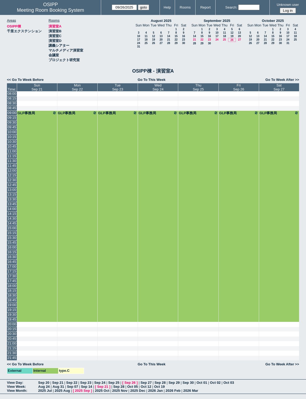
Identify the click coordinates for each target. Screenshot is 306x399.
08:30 (11, 103)
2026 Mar (190, 391)
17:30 (11, 276)
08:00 (11, 94)
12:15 (11, 175)
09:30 (11, 122)
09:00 (11, 113)
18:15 (11, 291)
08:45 (11, 108)
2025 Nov (120, 391)
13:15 (11, 194)
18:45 (11, 300)
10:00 (11, 132)
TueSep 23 (117, 87)
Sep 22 (71, 383)
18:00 (11, 286)
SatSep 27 (278, 87)
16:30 (11, 257)
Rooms (185, 7)
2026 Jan (155, 391)
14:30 (11, 218)
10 (138, 36)
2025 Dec (137, 391)
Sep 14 (86, 387)
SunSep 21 (36, 87)
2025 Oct (102, 391)
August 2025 (161, 21)
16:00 (11, 247)
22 (175, 39)
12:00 (11, 170)
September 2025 (217, 21)
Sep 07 (72, 387)
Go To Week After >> (282, 80)
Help (167, 7)
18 (146, 39)
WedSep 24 (158, 87)
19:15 (11, 310)
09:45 (11, 127)
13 (161, 36)
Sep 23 (86, 383)
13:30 (11, 199)
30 (183, 43)
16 (183, 36)
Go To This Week (151, 80)
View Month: (17, 391)
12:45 (11, 185)
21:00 (11, 343)
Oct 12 (146, 387)
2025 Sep (82, 391)
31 (138, 46)
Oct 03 (228, 383)
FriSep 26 (238, 87)
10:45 (11, 146)
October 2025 (273, 21)
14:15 (11, 214)
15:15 (11, 233)
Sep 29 (174, 383)
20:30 (11, 334)
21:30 (11, 353)
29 (175, 43)
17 (138, 39)
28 (168, 43)
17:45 (11, 281)
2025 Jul (45, 391)
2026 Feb (173, 391)
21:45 (11, 358)
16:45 (11, 262)
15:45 (11, 242)
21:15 (11, 348)
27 (161, 43)
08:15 (11, 98)
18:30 (11, 295)
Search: (231, 7)
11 (146, 36)
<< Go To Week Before (25, 80)
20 (161, 39)
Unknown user (288, 5)
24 (138, 43)
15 (175, 36)
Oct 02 (215, 383)
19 (153, 39)
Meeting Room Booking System (50, 10)
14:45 (11, 223)
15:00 (11, 228)
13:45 (11, 204)
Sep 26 (130, 383)
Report (205, 7)
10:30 (11, 142)
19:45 (11, 319)
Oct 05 (132, 387)
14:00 (11, 209)
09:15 (11, 118)
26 (153, 43)
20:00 (11, 324)
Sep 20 (43, 383)
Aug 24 (44, 387)
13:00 (11, 190)
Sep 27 (146, 383)
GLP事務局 (37, 113)
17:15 (11, 271)
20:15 (11, 329)
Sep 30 (188, 383)
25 (146, 43)
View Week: (16, 387)
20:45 (11, 339)
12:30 (11, 180)
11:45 (11, 166)
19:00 (11, 305)
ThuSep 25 (198, 87)
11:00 (11, 151)
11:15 (11, 156)
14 (168, 36)
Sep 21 (57, 383)
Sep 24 (99, 383)
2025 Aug (62, 391)
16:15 (11, 252)
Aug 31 (58, 387)
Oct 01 (202, 383)
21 (168, 39)
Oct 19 (159, 387)
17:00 (11, 266)
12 (153, 36)
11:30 (11, 161)
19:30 (11, 315)
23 (183, 39)
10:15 (11, 137)
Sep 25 (114, 383)
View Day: (15, 383)
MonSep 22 (77, 87)
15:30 (11, 238)
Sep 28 (160, 383)
